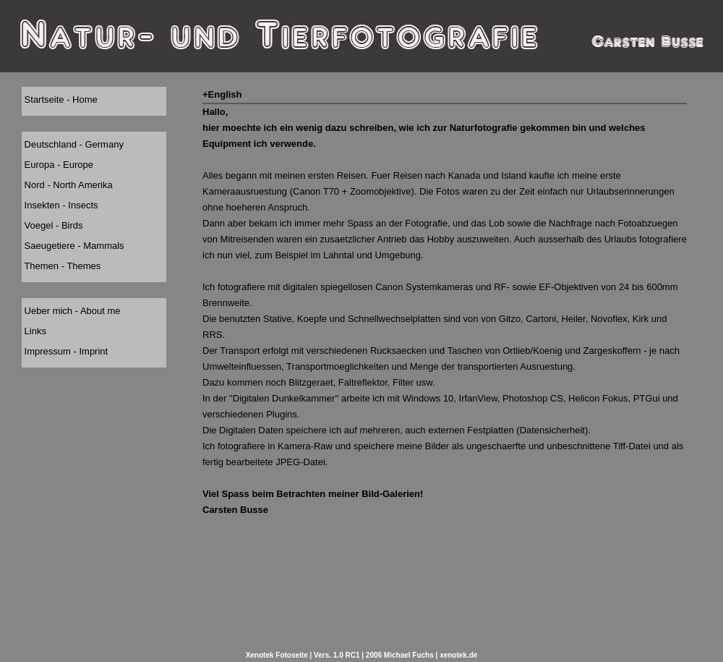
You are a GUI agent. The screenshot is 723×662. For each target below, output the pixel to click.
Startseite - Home (60, 99)
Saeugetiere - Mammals (73, 245)
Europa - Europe (57, 164)
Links (34, 331)
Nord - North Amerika (67, 184)
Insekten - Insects (60, 205)
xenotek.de (458, 655)
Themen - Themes (61, 265)
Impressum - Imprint (65, 351)
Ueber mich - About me (71, 310)
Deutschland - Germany (73, 144)
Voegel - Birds (52, 225)
